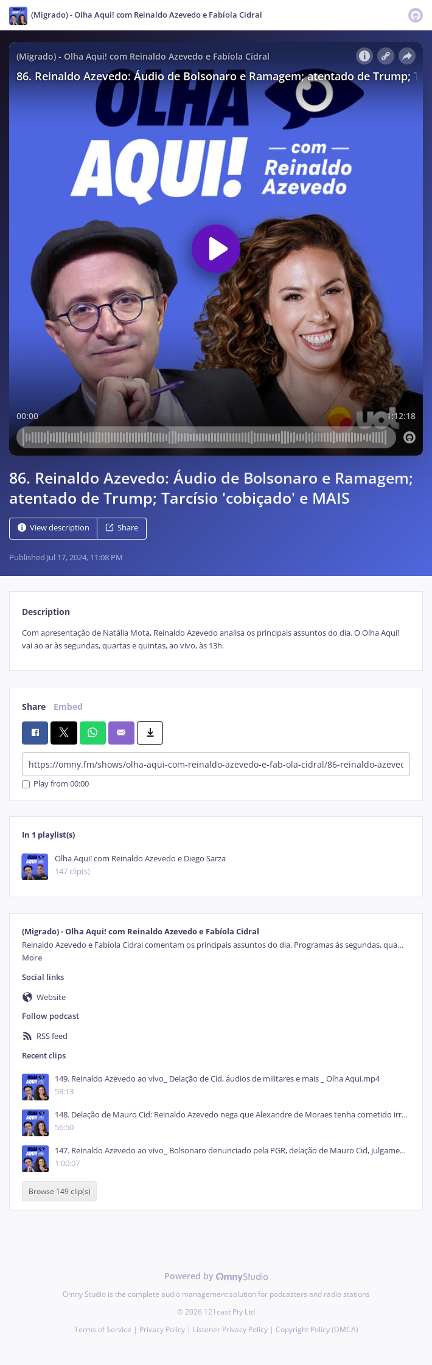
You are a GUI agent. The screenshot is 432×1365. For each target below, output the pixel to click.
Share (121, 528)
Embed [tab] (68, 706)
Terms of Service (102, 1329)
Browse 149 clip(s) (60, 1191)
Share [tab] (34, 706)
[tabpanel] (216, 640)
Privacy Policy (162, 1329)
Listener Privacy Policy (230, 1329)
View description (53, 528)
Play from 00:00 (55, 784)
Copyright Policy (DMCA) (317, 1329)
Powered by (216, 1276)
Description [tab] (46, 611)
